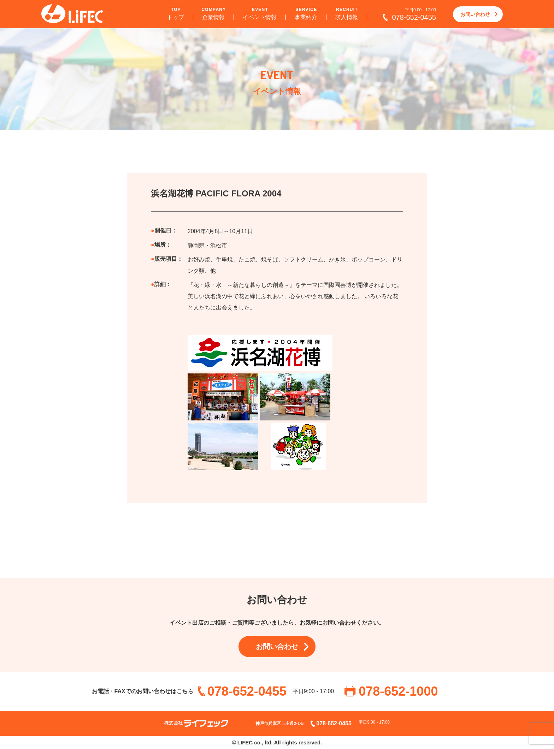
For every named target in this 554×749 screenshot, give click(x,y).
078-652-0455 (414, 17)
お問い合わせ (475, 14)
